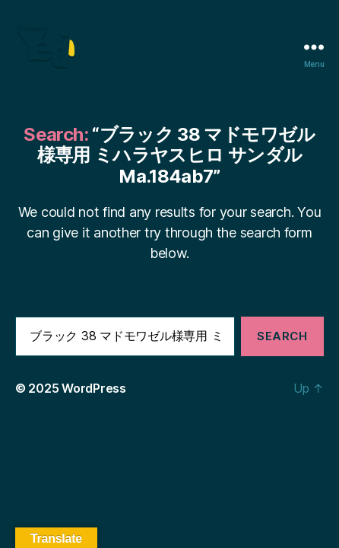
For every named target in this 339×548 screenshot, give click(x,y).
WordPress (94, 388)
